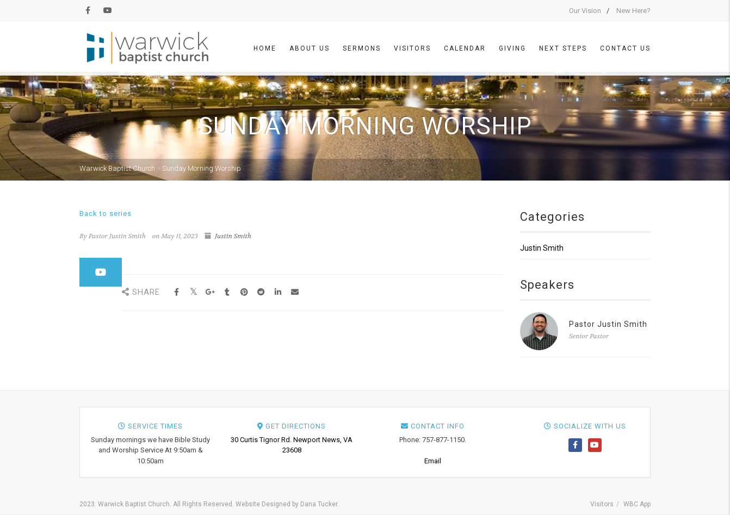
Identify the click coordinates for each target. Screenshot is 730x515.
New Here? (633, 11)
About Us (309, 48)
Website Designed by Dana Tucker (286, 504)
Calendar (465, 48)
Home (264, 48)
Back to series (105, 213)
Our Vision (585, 11)
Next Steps (563, 48)
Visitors (412, 48)
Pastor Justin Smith (608, 324)
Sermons (362, 48)
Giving (512, 48)
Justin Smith (233, 236)
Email (432, 461)
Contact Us (625, 48)
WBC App (637, 504)
